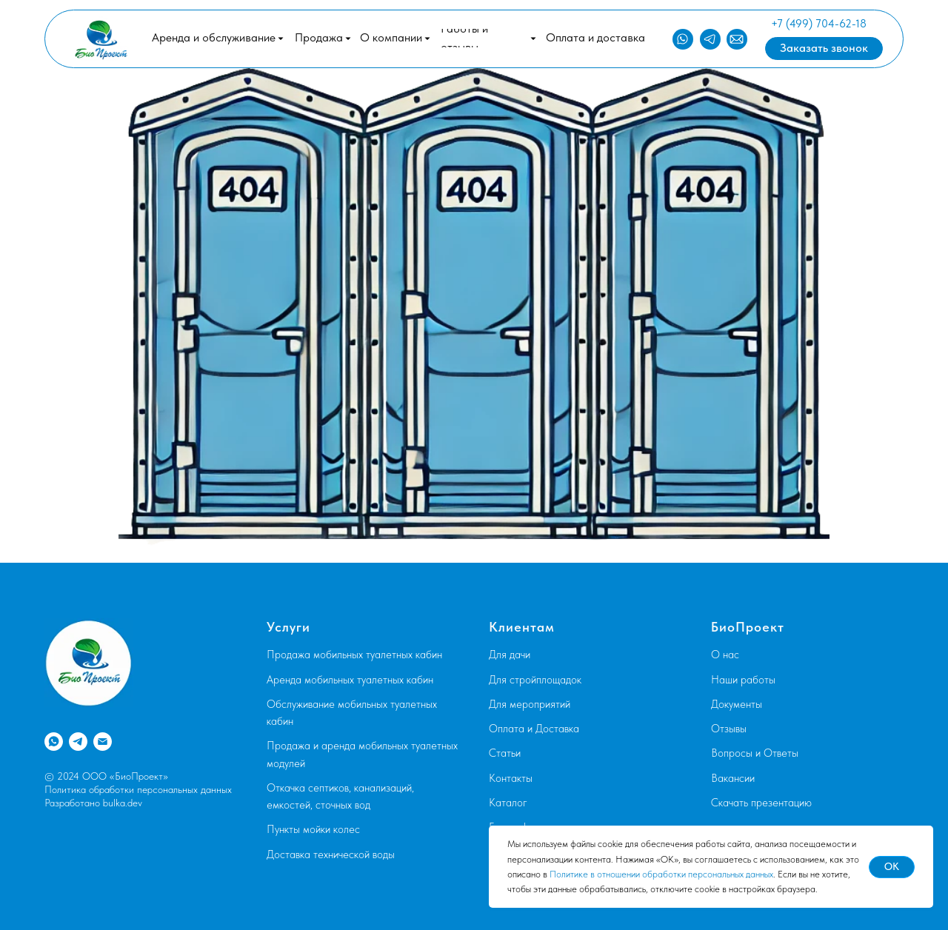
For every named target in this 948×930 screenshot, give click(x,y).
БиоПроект (747, 627)
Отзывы (729, 728)
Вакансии (733, 778)
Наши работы (743, 679)
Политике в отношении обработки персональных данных (661, 874)
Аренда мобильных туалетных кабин (350, 679)
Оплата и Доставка (534, 728)
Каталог (508, 802)
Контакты (511, 778)
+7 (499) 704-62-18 (819, 23)
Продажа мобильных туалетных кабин (354, 654)
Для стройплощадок (535, 679)
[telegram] (78, 741)
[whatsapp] (53, 741)
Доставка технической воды (331, 854)
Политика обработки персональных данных (138, 789)
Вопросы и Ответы (754, 753)
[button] (323, 38)
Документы (736, 704)
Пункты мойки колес (313, 829)
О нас (725, 654)
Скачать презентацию (761, 802)
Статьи (505, 753)
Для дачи (509, 654)
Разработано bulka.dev (93, 803)
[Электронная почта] (102, 741)
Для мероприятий (529, 704)
